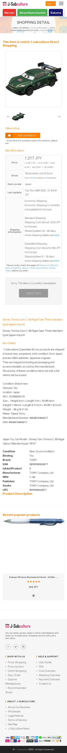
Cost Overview (45, 670)
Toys (52, 28)
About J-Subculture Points (35, 268)
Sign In (50, 3)
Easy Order (13, 675)
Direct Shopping (21, 28)
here (32, 178)
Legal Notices (14, 715)
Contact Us (43, 683)
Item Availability (13, 268)
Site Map (11, 724)
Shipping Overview (48, 675)
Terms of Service (16, 720)
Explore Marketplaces (13, 681)
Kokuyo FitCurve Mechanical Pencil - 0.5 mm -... (33, 577)
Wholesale (12, 711)
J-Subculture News (17, 728)
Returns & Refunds (48, 265)
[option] (18, 116)
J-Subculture (21, 749)
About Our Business (17, 707)
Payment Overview (48, 679)
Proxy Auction (14, 666)
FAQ (40, 666)
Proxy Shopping (15, 662)
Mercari (9, 12)
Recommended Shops (15, 690)
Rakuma (56, 12)
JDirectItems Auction (32, 12)
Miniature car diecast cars (25, 30)
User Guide (44, 662)
